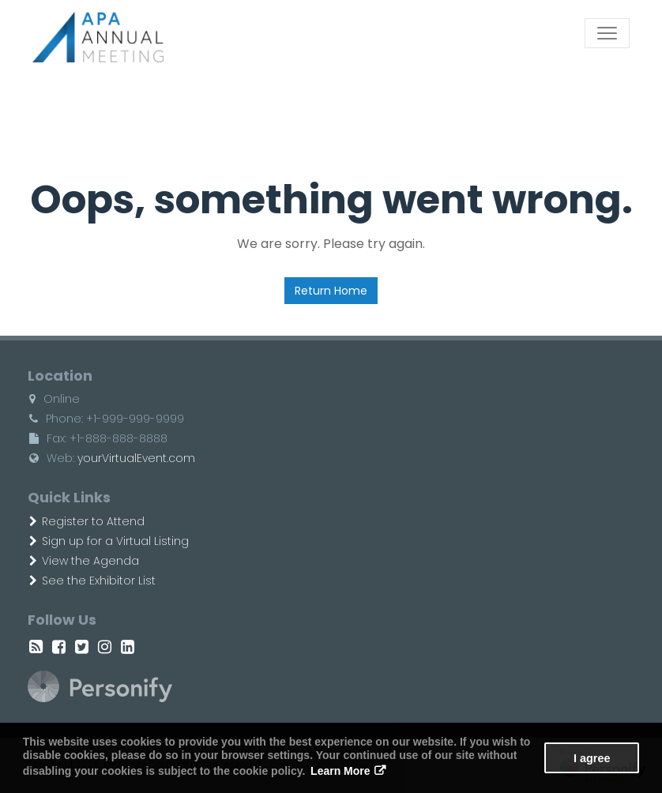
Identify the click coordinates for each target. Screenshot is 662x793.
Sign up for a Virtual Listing (109, 541)
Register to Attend (87, 521)
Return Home (331, 291)
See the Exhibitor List (92, 580)
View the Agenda (84, 561)
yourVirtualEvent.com (136, 458)
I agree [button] (592, 758)
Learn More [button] (340, 771)
